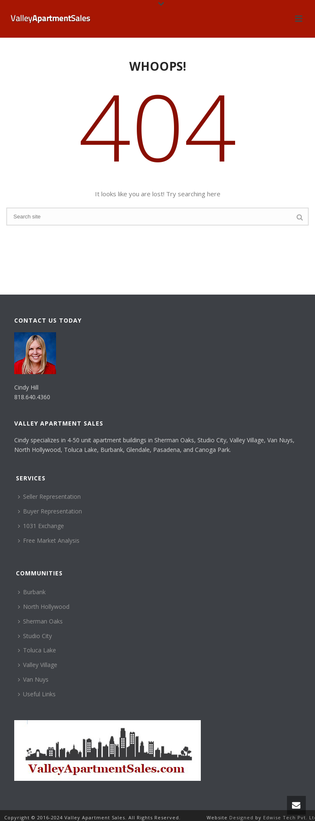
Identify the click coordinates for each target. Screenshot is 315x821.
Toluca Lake (37, 650)
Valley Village (37, 665)
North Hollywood (43, 607)
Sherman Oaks (40, 621)
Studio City (35, 636)
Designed (242, 817)
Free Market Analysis (48, 540)
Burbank (32, 592)
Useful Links (37, 694)
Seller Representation (49, 496)
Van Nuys (33, 679)
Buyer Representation (50, 511)
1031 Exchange (41, 526)
